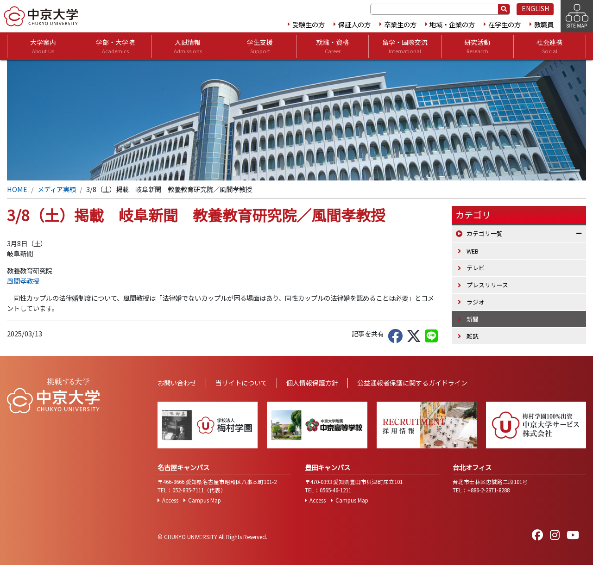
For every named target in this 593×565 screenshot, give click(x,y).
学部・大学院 (115, 46)
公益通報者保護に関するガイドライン (412, 382)
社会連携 (549, 46)
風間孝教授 (23, 281)
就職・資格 (332, 46)
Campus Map (204, 500)
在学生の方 (504, 24)
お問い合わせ (177, 382)
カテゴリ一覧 (485, 233)
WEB (473, 251)
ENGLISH (535, 8)
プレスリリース (487, 284)
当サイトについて (241, 382)
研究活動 (477, 46)
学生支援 (260, 46)
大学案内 (43, 46)
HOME (17, 189)
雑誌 (473, 336)
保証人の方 (354, 24)
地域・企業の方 (452, 24)
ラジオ (476, 302)
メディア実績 (57, 189)
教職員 (544, 24)
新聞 (473, 319)
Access (170, 500)
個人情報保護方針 (312, 382)
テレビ (476, 267)
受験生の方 (308, 24)
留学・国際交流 (405, 46)
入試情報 (188, 46)
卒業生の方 (400, 24)
